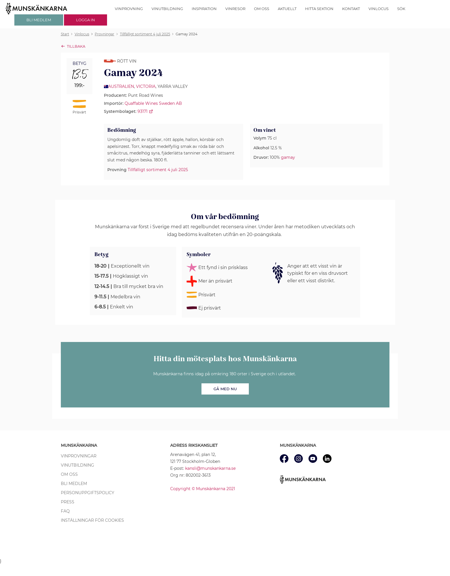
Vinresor (235, 8)
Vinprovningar (78, 456)
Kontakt (351, 8)
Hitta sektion (319, 8)
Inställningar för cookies (92, 520)
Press (67, 502)
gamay (288, 157)
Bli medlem (74, 483)
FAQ (65, 511)
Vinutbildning (167, 8)
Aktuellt (287, 8)
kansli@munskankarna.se (210, 468)
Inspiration (204, 8)
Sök (401, 8)
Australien (121, 86)
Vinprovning (129, 8)
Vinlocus (378, 8)
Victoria (146, 86)
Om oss (261, 8)
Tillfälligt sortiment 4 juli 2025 (158, 169)
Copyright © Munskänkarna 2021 (202, 488)
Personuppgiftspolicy (87, 492)
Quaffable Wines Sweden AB (153, 103)
